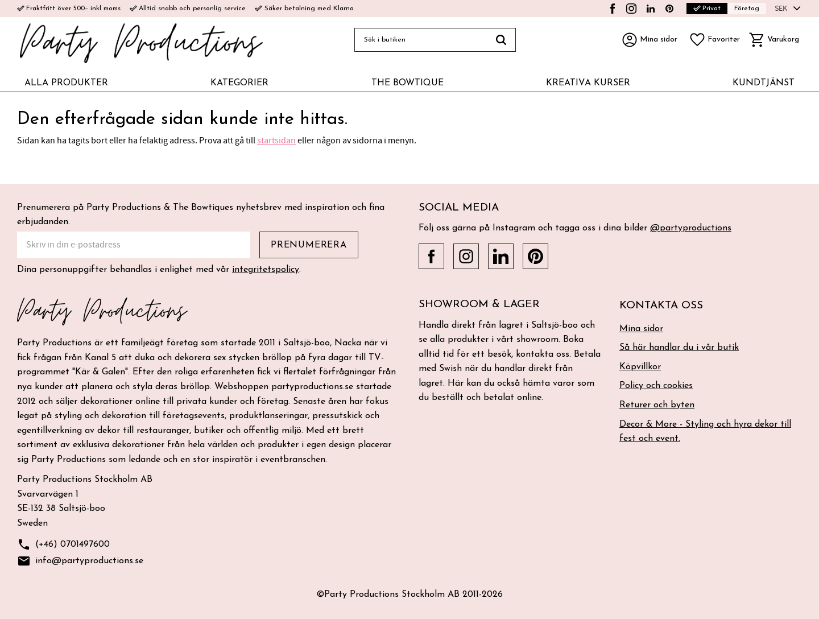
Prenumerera (309, 245)
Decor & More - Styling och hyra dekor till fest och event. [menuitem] (705, 432)
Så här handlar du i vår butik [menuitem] (679, 347)
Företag (746, 8)
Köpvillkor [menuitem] (640, 367)
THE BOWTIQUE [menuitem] (407, 83)
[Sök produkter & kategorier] (420, 40)
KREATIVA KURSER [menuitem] (588, 83)
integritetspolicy (265, 269)
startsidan (276, 140)
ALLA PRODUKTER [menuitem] (66, 83)
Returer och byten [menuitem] (656, 405)
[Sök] (501, 40)
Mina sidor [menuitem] (641, 328)
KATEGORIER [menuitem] (239, 83)
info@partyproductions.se (80, 561)
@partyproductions (690, 228)
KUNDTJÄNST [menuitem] (764, 83)
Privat (707, 9)
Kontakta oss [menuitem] (661, 305)
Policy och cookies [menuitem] (656, 385)
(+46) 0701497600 (63, 545)
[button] (714, 40)
